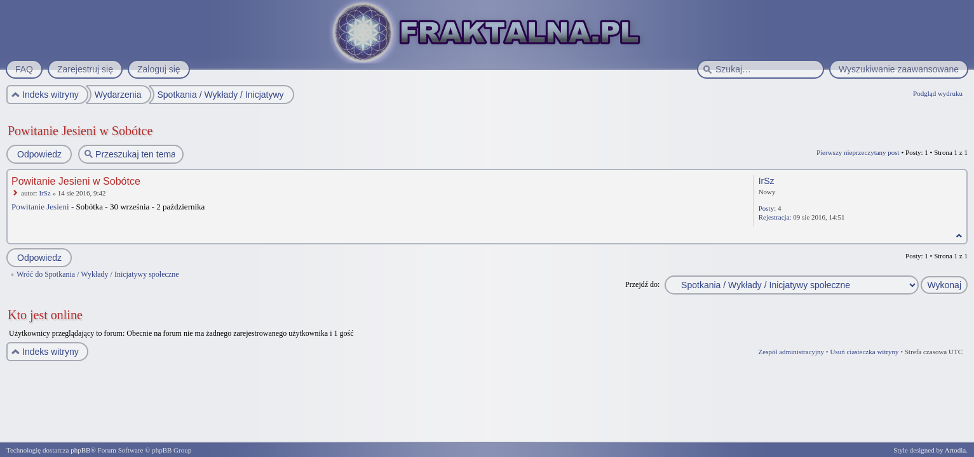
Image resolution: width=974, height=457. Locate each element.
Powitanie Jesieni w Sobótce (80, 131)
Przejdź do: (642, 284)
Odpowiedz (39, 154)
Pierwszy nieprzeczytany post (858, 152)
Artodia (955, 450)
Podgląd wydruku (938, 93)
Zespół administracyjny (792, 351)
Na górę (959, 235)
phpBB (80, 450)
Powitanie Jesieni (40, 206)
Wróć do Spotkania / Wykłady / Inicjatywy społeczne (98, 274)
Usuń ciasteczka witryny (864, 351)
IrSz (44, 193)
